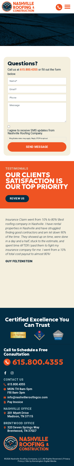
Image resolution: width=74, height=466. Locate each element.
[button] (67, 6)
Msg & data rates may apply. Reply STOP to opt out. (28, 138)
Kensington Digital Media (44, 461)
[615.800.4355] (59, 7)
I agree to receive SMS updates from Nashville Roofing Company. (31, 132)
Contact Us (14, 379)
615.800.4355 (29, 69)
